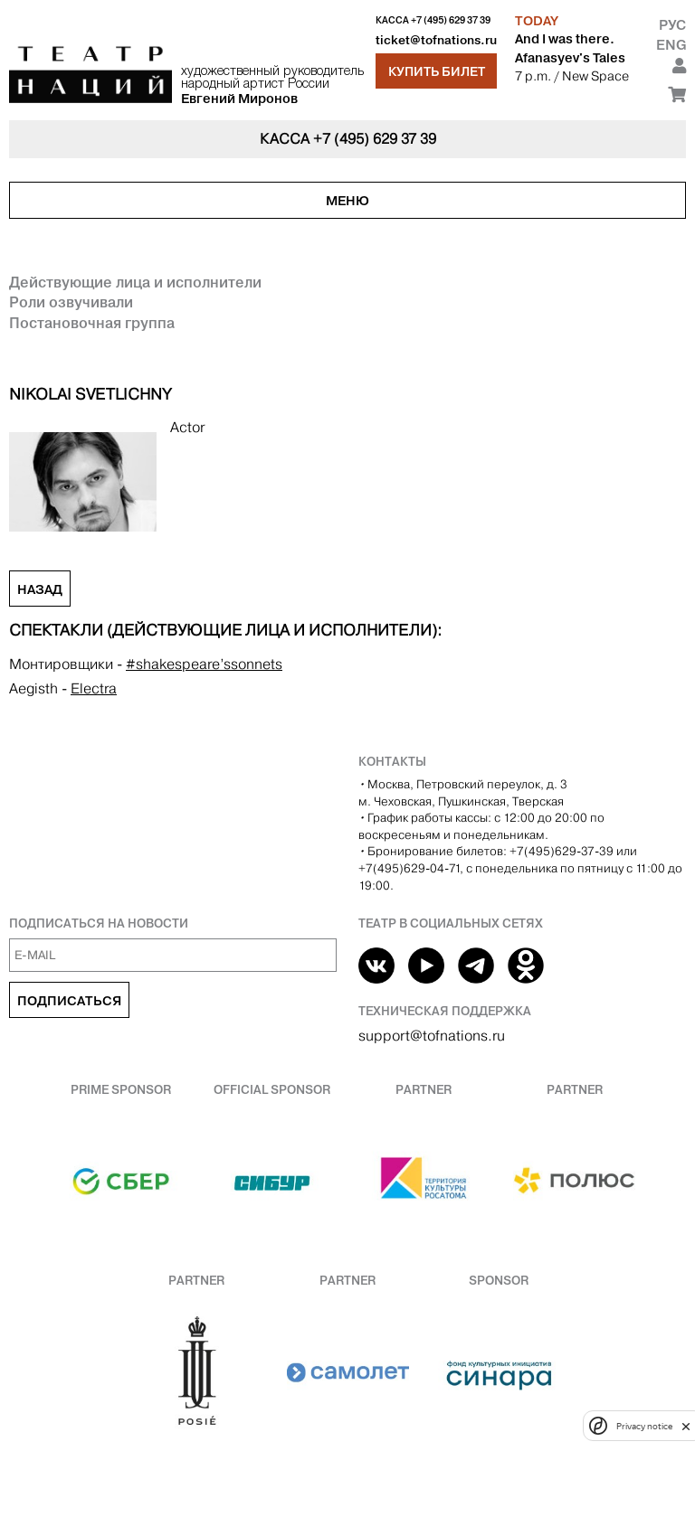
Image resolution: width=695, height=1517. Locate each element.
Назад (39, 589)
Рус (672, 24)
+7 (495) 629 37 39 (450, 20)
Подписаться (69, 1001)
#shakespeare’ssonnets (204, 664)
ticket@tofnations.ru (436, 40)
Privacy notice (644, 1426)
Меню (347, 201)
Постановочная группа (92, 323)
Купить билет (436, 71)
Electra (94, 688)
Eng (671, 44)
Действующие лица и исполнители (135, 282)
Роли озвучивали (71, 302)
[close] (686, 1426)
